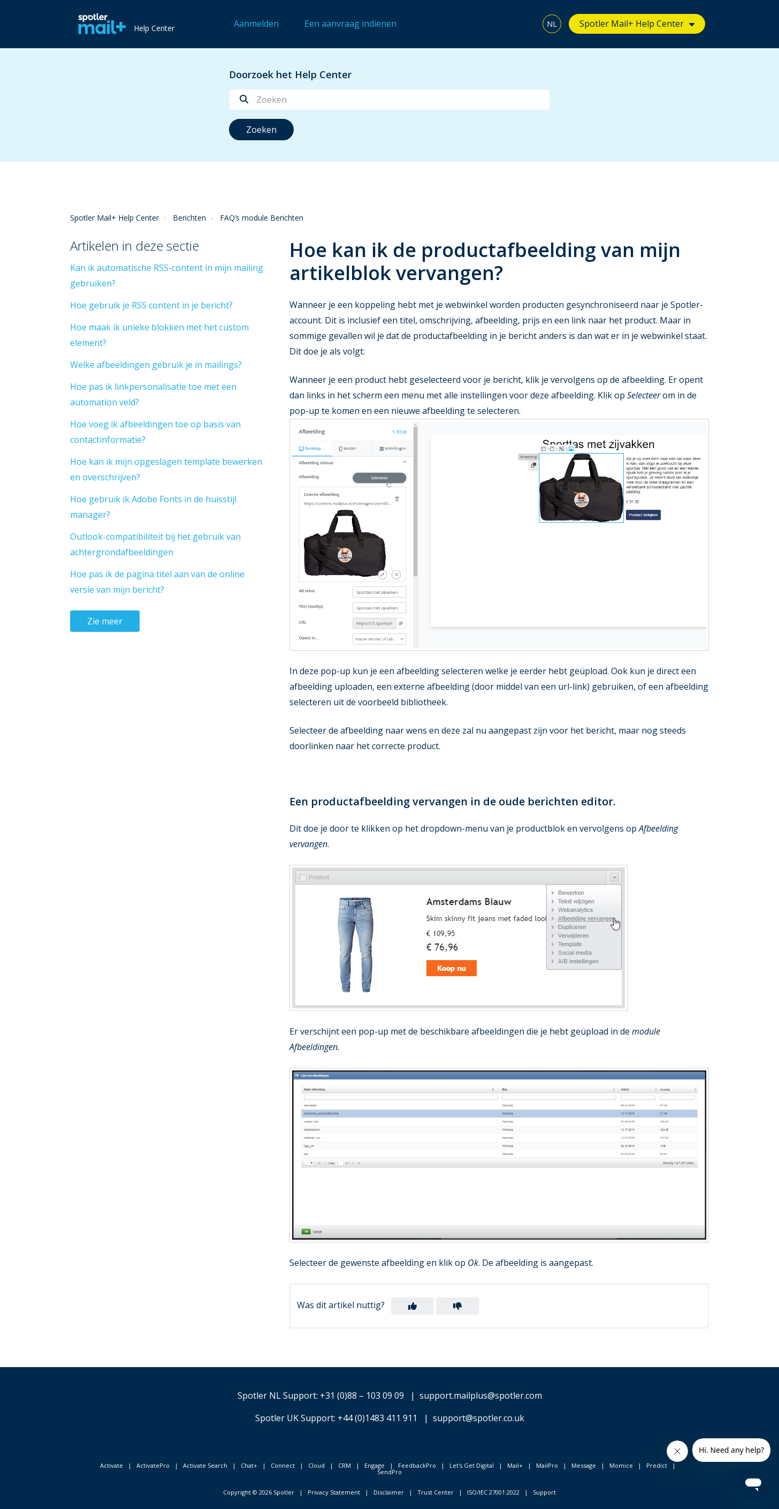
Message (583, 1465)
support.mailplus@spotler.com (480, 1395)
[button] (412, 1306)
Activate (111, 1465)
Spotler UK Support (294, 1418)
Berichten (189, 218)
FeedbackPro (417, 1465)
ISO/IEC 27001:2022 (493, 1492)
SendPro (389, 1472)
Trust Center (435, 1492)
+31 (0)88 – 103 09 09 (362, 1395)
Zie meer (105, 621)
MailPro (547, 1465)
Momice (621, 1465)
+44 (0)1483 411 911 (377, 1418)
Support (544, 1492)
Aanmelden (256, 23)
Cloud (316, 1465)
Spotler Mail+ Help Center (631, 23)
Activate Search (205, 1465)
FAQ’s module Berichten (261, 218)
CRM (344, 1465)
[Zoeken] (389, 99)
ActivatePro (153, 1465)
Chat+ (249, 1465)
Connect (283, 1465)
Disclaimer (388, 1492)
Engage (374, 1465)
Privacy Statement (334, 1492)
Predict (656, 1465)
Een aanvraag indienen (350, 23)
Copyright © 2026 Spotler (258, 1492)
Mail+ (515, 1465)
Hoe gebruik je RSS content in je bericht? (151, 305)
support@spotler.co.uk (478, 1418)
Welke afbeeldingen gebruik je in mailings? (156, 365)
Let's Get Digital (471, 1465)
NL (552, 24)
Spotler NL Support (277, 1395)
